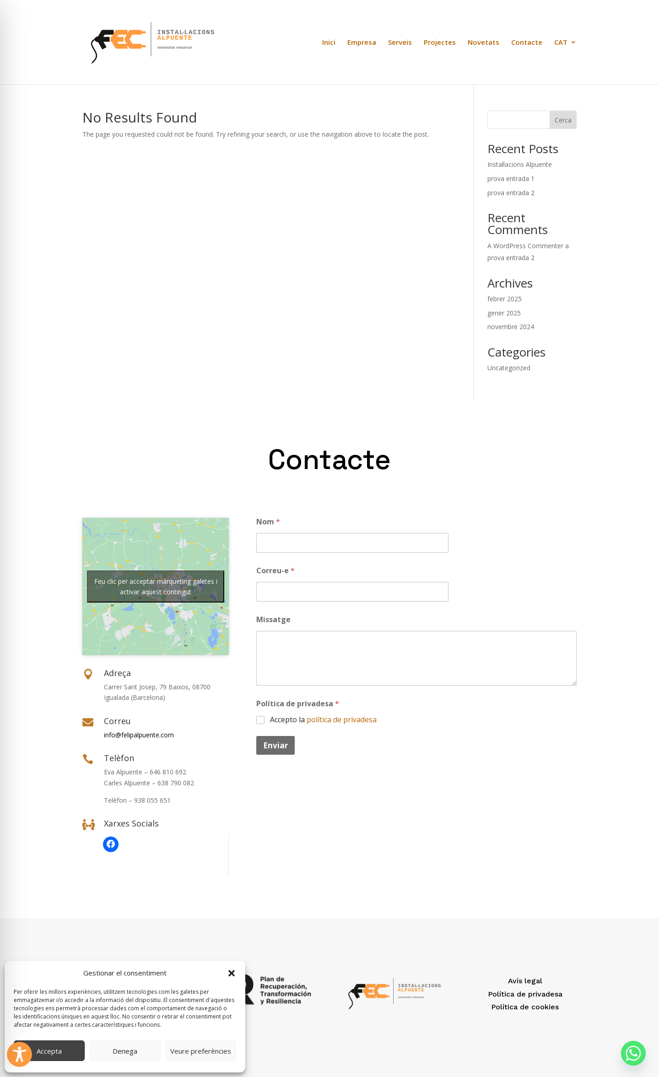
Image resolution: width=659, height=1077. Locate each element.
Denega (125, 1051)
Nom (268, 521)
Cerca (563, 120)
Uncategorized (508, 367)
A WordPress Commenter (525, 245)
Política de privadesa (297, 703)
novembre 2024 (510, 326)
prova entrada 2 (511, 192)
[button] (231, 973)
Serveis (400, 43)
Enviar (275, 745)
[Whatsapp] (633, 1053)
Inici (328, 43)
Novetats (483, 43)
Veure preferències (200, 1051)
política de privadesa (342, 719)
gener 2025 (504, 313)
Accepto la (323, 720)
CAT (560, 43)
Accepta (49, 1051)
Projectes (440, 43)
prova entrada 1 (511, 178)
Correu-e (275, 570)
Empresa (361, 43)
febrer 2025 (504, 298)
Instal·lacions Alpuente (519, 164)
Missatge (273, 619)
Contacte (526, 43)
